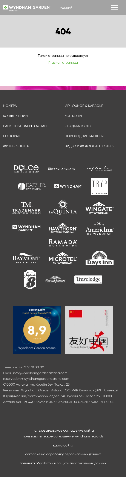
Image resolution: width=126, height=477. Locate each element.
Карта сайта (63, 445)
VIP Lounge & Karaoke (84, 106)
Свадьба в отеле (79, 126)
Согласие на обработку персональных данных (63, 454)
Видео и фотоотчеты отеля (90, 146)
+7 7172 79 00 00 (31, 367)
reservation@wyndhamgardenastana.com (36, 379)
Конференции (15, 116)
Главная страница (63, 62)
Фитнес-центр (16, 146)
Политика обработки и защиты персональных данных (63, 463)
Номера (10, 106)
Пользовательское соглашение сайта (63, 430)
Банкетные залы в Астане (25, 126)
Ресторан (11, 136)
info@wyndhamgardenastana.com (40, 373)
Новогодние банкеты (84, 136)
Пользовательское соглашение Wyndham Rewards (63, 436)
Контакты (73, 116)
